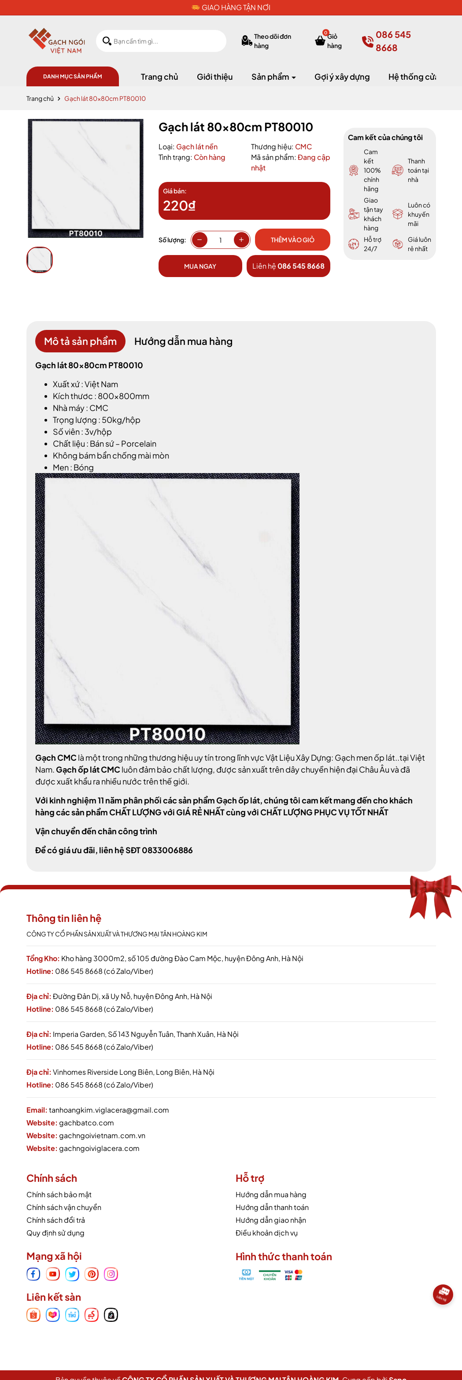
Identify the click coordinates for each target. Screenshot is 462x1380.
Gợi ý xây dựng (342, 76)
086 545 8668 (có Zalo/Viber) (104, 971)
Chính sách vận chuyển (63, 1207)
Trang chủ (159, 76)
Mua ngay (200, 266)
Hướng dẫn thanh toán (272, 1207)
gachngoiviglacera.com (99, 1148)
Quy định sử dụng (55, 1232)
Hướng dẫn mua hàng (271, 1194)
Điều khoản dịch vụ (267, 1232)
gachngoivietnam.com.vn (102, 1135)
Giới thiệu (215, 76)
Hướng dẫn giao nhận (271, 1220)
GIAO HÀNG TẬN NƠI (236, 7)
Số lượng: (172, 240)
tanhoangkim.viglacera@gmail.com (109, 1109)
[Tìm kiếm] (107, 41)
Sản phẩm (271, 76)
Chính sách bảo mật (59, 1194)
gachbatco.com (86, 1122)
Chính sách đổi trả (55, 1220)
